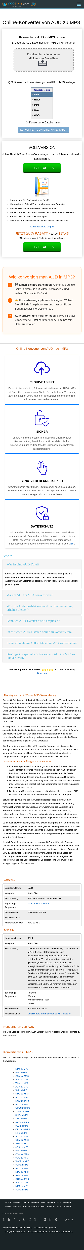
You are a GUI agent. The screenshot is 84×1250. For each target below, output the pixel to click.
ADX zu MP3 (21, 1086)
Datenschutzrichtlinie (22, 1227)
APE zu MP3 (21, 1175)
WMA (37, 99)
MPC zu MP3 (22, 1093)
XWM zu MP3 (22, 1111)
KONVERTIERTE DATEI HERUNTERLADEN (43, 129)
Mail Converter (48, 1202)
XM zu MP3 (21, 1090)
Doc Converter (64, 1202)
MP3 (36, 94)
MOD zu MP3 (22, 1101)
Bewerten (42, 673)
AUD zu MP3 (21, 1097)
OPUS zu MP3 (22, 1108)
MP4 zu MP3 (21, 1069)
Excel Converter (31, 1206)
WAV (36, 110)
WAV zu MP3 (21, 1083)
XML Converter (48, 1206)
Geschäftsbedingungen (45, 1227)
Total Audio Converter (38, 903)
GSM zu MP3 (22, 1076)
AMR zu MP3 (22, 1143)
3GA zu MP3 (21, 1126)
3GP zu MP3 (21, 1115)
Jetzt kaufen (42, 168)
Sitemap (7, 1227)
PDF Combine (64, 1206)
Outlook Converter (30, 1202)
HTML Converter (13, 1206)
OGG (37, 115)
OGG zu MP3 (22, 1179)
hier (72, 543)
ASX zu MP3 (21, 1104)
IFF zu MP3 (21, 1072)
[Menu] (78, 4)
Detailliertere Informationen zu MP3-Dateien (49, 1013)
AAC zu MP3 (21, 1079)
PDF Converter (12, 1202)
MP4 (36, 104)
